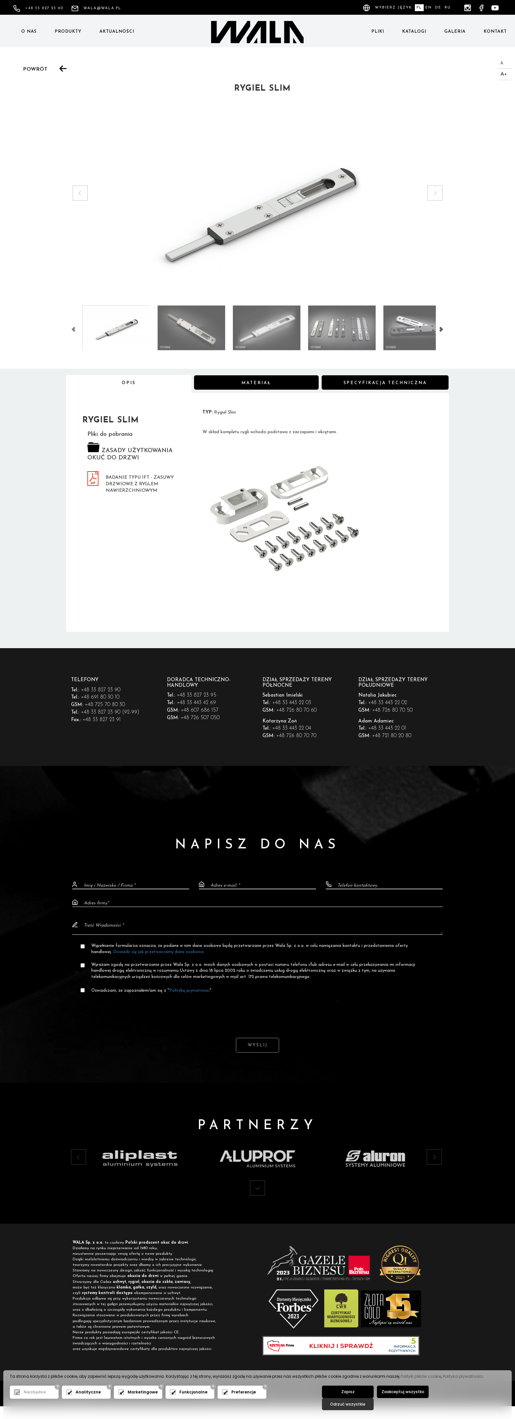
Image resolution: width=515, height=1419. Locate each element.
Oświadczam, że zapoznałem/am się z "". (152, 991)
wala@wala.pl (96, 8)
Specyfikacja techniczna (385, 383)
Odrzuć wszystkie (453, 1403)
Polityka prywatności (463, 1388)
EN (428, 7)
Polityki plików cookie (420, 1388)
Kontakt (495, 31)
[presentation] (257, 1010)
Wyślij (257, 1046)
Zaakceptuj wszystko (399, 1403)
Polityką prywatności (189, 991)
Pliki (377, 31)
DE (438, 7)
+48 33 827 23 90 (38, 8)
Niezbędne (35, 1403)
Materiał (256, 383)
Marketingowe (143, 1403)
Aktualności (116, 31)
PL (419, 7)
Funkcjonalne (193, 1403)
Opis (129, 383)
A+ (503, 74)
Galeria (455, 31)
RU (448, 7)
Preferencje (243, 1403)
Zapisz (347, 1403)
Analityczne (88, 1403)
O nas (29, 31)
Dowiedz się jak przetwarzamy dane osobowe (159, 952)
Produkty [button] (68, 31)
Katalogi (414, 31)
